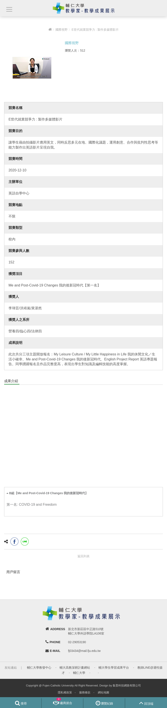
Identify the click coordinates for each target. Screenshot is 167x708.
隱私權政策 (65, 692)
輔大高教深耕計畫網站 (75, 667)
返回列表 (83, 556)
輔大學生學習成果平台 (114, 667)
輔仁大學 (79, 673)
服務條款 (84, 692)
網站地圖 (103, 692)
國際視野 (61, 29)
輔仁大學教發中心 (39, 667)
